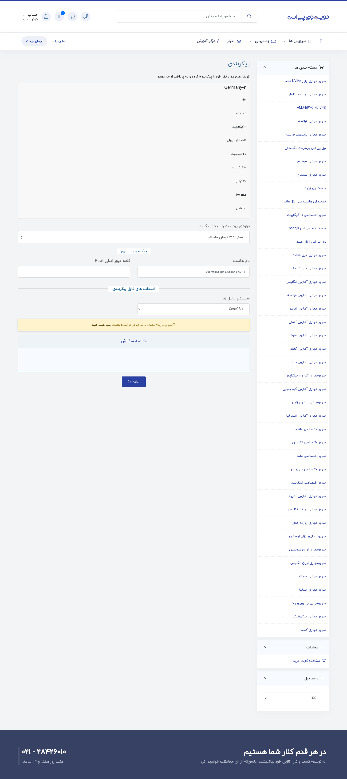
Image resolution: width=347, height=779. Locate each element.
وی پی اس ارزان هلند (311, 242)
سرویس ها (300, 41)
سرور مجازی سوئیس (311, 161)
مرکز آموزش (208, 41)
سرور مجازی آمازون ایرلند (308, 308)
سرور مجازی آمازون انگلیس (306, 282)
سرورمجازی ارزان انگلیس (308, 563)
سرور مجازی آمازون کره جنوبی (304, 389)
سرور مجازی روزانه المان (309, 523)
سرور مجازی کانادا (313, 630)
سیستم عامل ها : (235, 298)
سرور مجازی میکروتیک (309, 616)
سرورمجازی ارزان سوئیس (307, 549)
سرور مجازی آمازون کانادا (308, 349)
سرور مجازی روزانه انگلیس (307, 509)
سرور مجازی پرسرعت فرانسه (305, 134)
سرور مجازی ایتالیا (312, 590)
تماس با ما (59, 41)
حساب (32, 14)
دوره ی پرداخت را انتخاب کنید (224, 226)
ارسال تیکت (34, 41)
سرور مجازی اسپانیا (312, 576)
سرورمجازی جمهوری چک (308, 603)
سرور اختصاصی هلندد (310, 429)
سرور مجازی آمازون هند (309, 362)
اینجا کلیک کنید (101, 325)
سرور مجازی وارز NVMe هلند (305, 81)
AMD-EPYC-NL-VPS (311, 108)
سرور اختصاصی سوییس (308, 469)
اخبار (234, 41)
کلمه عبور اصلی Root (112, 261)
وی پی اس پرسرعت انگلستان (305, 148)
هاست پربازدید (315, 188)
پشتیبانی (265, 41)
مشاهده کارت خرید (309, 661)
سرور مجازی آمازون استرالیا (306, 416)
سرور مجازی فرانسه (312, 121)
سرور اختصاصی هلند (311, 456)
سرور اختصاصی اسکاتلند (308, 483)
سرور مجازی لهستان (311, 175)
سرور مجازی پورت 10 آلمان (307, 94)
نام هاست (241, 261)
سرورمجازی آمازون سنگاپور (306, 375)
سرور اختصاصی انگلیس (309, 442)
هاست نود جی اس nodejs (307, 228)
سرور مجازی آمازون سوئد (307, 335)
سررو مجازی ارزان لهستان (307, 536)
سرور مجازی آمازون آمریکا (307, 496)
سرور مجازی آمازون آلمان (307, 322)
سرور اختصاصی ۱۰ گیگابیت (306, 215)
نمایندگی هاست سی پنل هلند (305, 201)
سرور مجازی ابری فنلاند (309, 255)
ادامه (133, 382)
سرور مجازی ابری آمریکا (309, 268)
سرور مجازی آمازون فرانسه (306, 295)
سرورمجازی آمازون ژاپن (309, 402)
